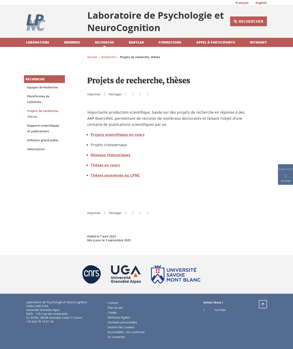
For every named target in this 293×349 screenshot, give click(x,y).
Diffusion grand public (43, 140)
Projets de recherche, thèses (43, 114)
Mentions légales (119, 317)
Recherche (104, 42)
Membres (72, 42)
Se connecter (116, 337)
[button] (125, 93)
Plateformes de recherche (38, 99)
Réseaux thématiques (110, 154)
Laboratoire (37, 42)
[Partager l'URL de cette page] (147, 94)
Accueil (92, 57)
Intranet (258, 42)
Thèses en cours (105, 165)
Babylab (136, 42)
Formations (170, 42)
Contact (113, 303)
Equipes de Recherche (42, 87)
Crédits (112, 312)
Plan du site (115, 308)
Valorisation (36, 149)
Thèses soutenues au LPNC (115, 175)
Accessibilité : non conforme (126, 332)
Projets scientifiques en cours (117, 134)
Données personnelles (122, 322)
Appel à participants (215, 42)
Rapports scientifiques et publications (43, 128)
